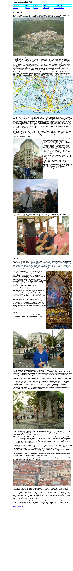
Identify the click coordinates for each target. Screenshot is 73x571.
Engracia (15, 8)
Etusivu (14, 506)
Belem (36, 8)
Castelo (36, 5)
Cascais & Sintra (59, 8)
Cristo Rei (46, 8)
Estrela (28, 8)
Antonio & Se (58, 5)
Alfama (45, 5)
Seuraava (20, 506)
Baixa (27, 5)
